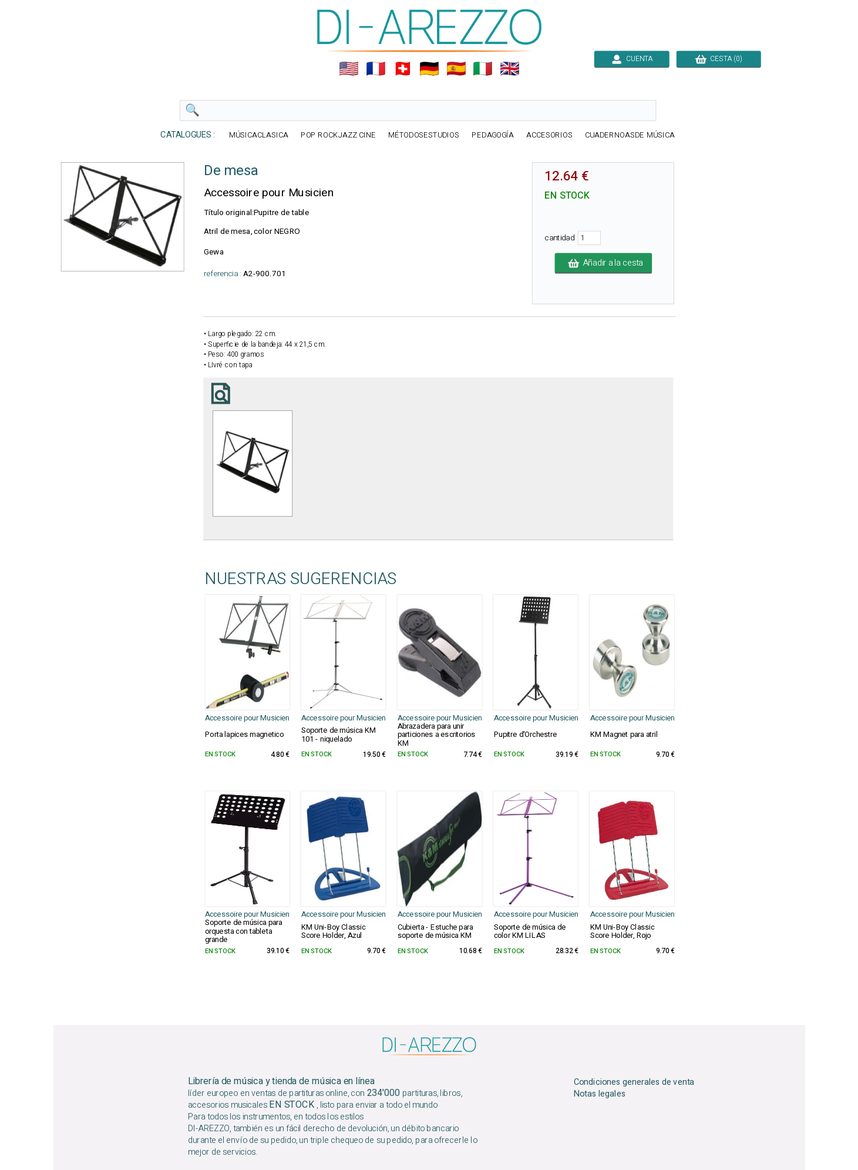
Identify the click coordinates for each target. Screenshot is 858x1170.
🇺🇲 (349, 69)
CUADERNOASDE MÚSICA (629, 135)
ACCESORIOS (549, 135)
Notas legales (599, 1094)
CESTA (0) (718, 58)
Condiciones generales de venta (633, 1081)
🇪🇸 (456, 69)
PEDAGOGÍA (493, 135)
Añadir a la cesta (603, 263)
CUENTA (631, 58)
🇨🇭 (402, 69)
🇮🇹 (483, 69)
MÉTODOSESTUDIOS (423, 135)
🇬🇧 (510, 69)
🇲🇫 (376, 69)
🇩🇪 (429, 69)
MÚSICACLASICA (258, 135)
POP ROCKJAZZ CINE (337, 135)
